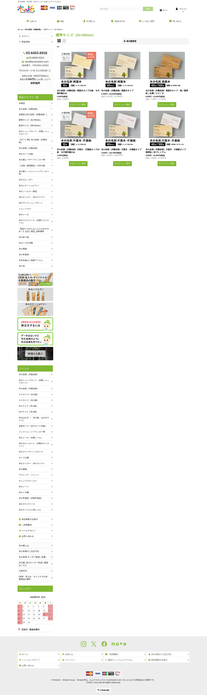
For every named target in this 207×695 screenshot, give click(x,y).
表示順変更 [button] (130, 41)
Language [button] (103, 690)
